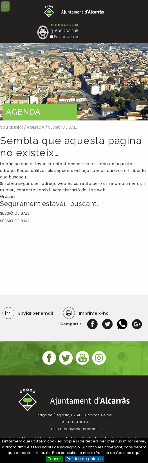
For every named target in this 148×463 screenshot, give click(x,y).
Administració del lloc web (79, 190)
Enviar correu (67, 36)
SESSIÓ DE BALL (15, 213)
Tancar (54, 459)
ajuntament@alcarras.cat (74, 428)
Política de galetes (85, 459)
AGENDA (35, 127)
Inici (18, 127)
